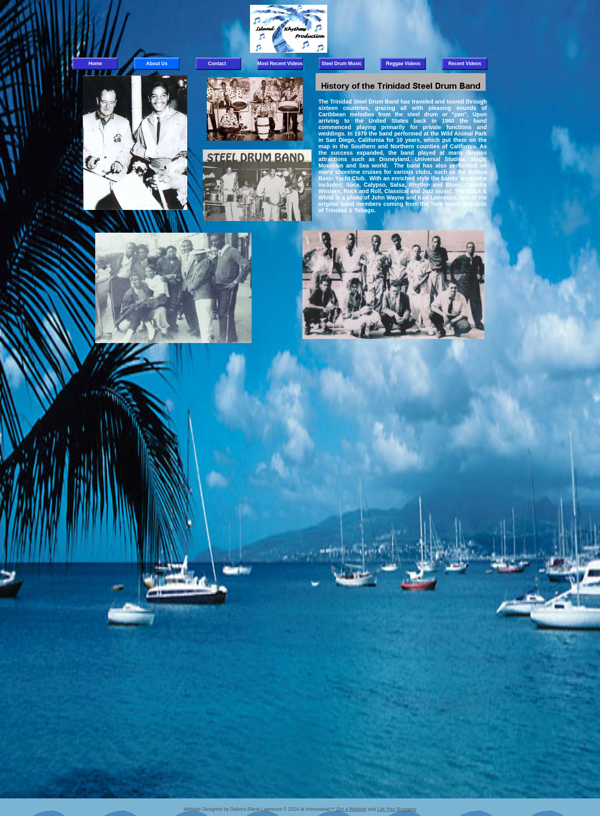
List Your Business (396, 809)
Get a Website (351, 809)
